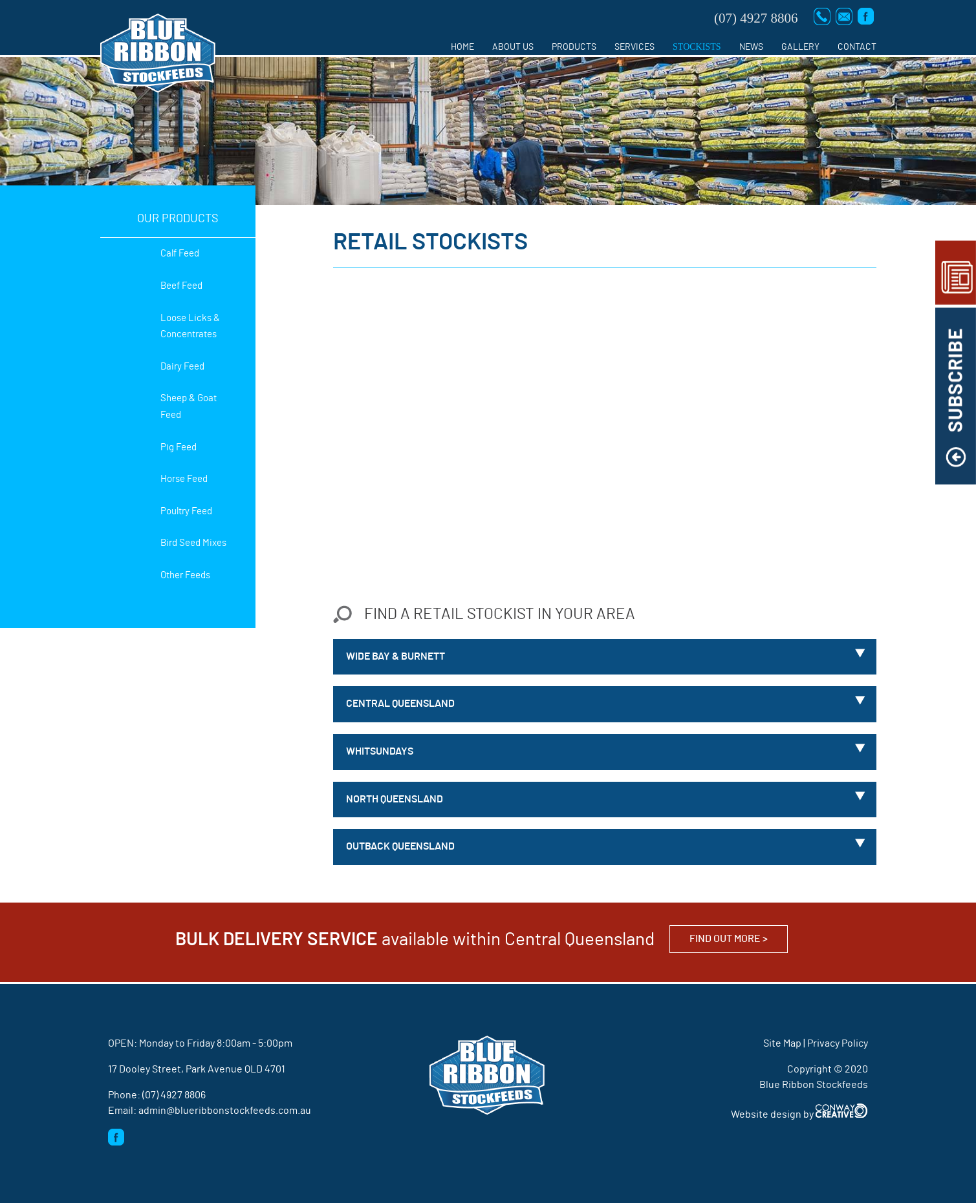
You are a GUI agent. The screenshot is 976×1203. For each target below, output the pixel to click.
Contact (857, 47)
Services (634, 47)
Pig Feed (178, 447)
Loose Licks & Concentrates (190, 326)
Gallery (800, 47)
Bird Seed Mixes (193, 543)
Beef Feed (181, 286)
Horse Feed (184, 479)
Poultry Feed (186, 511)
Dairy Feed (182, 366)
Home (462, 47)
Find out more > (728, 939)
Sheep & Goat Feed (188, 406)
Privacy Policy (837, 1043)
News (751, 47)
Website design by (799, 1114)
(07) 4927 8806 (174, 1095)
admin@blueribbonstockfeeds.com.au (224, 1110)
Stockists (697, 47)
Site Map (782, 1043)
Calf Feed (179, 253)
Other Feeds (185, 575)
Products (574, 47)
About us (513, 47)
